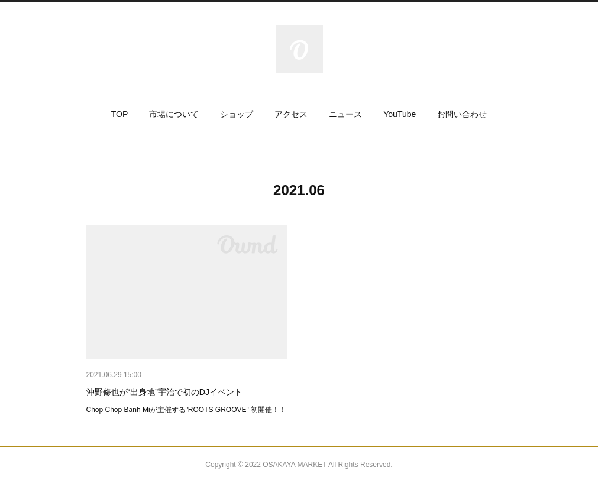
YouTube (399, 114)
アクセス (291, 114)
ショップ (236, 114)
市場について (174, 114)
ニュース (345, 114)
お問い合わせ (462, 114)
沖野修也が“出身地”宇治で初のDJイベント (164, 392)
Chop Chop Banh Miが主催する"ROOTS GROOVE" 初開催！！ (186, 410)
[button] (119, 114)
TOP (119, 114)
